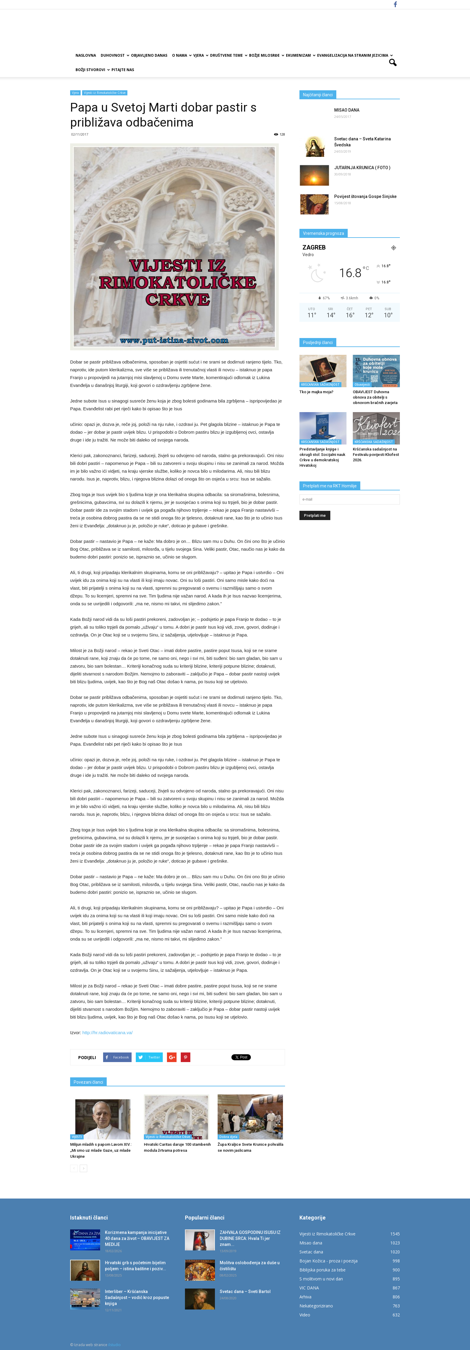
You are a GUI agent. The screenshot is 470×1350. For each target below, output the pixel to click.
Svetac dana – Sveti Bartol (245, 1291)
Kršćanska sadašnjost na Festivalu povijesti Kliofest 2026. (376, 454)
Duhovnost (115, 55)
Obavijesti (362, 384)
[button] (392, 62)
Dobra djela (228, 1137)
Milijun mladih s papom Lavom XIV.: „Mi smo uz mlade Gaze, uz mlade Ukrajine (101, 1150)
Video (304, 1315)
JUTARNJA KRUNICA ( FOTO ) (362, 167)
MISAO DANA (346, 110)
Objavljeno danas (149, 55)
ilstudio (114, 1344)
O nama (181, 55)
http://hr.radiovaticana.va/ (107, 1032)
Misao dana (310, 1243)
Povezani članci (88, 1082)
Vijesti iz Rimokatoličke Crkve (105, 93)
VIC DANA (309, 1288)
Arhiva (305, 1297)
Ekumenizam (300, 55)
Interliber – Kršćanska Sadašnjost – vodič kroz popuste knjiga (137, 1297)
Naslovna (86, 55)
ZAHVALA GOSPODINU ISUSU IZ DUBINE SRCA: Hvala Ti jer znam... (250, 1238)
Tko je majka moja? (316, 392)
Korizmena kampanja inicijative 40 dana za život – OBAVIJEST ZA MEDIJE (137, 1238)
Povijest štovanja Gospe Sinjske (365, 196)
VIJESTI (77, 1137)
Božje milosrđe (266, 55)
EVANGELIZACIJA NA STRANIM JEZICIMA (354, 55)
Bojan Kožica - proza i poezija (328, 1261)
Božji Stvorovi (92, 69)
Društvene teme (228, 55)
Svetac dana (311, 1252)
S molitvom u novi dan (321, 1279)
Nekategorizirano (316, 1306)
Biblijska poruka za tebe (322, 1270)
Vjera (200, 55)
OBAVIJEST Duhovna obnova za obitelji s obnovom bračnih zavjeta (375, 397)
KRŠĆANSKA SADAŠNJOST (320, 384)
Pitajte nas (123, 69)
